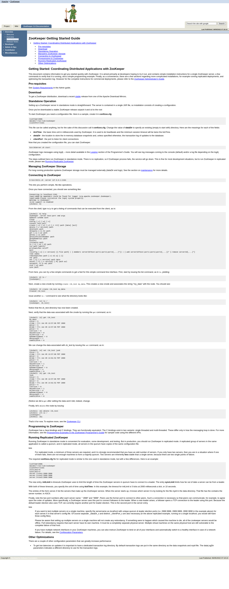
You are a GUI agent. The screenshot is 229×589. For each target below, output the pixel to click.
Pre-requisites (44, 46)
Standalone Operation (48, 51)
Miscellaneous (11, 53)
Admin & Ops (10, 47)
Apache (5, 1)
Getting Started (13, 39)
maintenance (147, 171)
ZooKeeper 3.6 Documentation (36, 26)
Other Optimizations (47, 63)
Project (7, 26)
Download (42, 49)
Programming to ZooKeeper (50, 58)
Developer (9, 44)
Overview (9, 32)
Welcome (10, 34)
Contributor (10, 50)
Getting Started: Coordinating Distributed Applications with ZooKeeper (64, 43)
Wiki (16, 26)
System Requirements (43, 88)
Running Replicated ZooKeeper (52, 61)
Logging (94, 153)
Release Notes (12, 42)
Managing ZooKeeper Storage (51, 53)
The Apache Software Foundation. (24, 587)
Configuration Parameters (71, 561)
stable (78, 96)
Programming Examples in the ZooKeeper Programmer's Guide (75, 459)
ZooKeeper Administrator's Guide (149, 79)
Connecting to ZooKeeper (49, 56)
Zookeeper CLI (73, 448)
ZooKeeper (15, 1)
